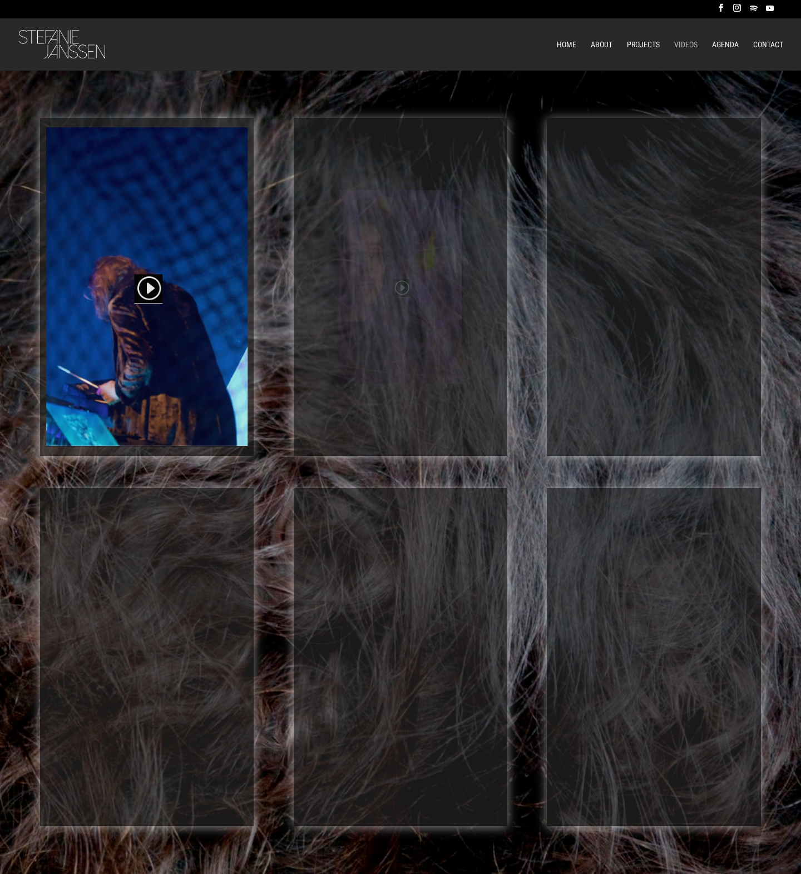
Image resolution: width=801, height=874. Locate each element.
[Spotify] (753, 11)
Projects (643, 45)
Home (566, 45)
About (601, 45)
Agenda (725, 45)
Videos (686, 45)
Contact (768, 45)
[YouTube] (769, 11)
